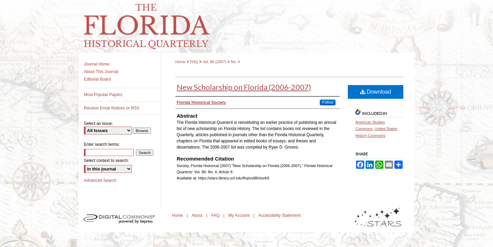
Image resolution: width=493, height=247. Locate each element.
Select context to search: (106, 160)
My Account (239, 215)
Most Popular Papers (103, 94)
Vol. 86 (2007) (214, 62)
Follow (327, 102)
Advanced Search (100, 180)
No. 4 (235, 62)
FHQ (194, 62)
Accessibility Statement (279, 215)
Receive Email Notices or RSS (111, 108)
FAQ (215, 215)
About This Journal (101, 71)
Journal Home (97, 64)
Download (375, 92)
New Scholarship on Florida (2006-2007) (244, 87)
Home (180, 62)
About (198, 215)
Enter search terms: (102, 144)
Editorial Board (97, 79)
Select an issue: (98, 123)
